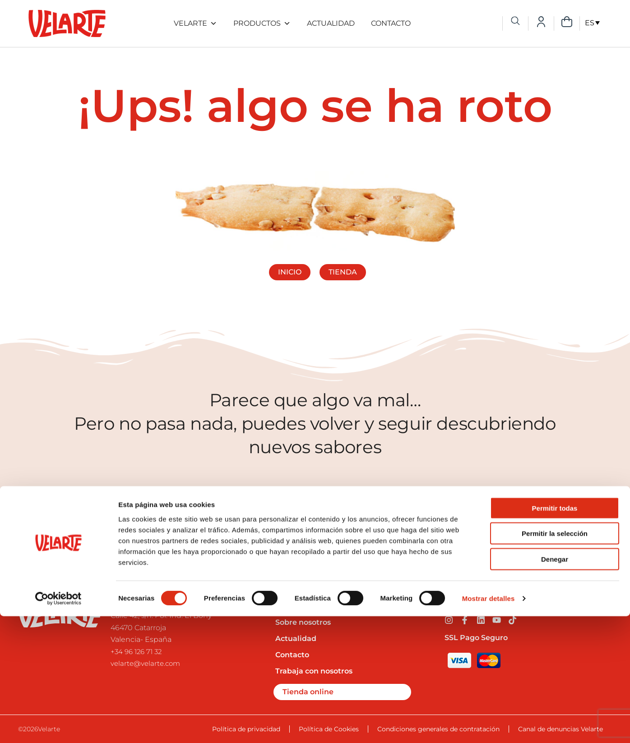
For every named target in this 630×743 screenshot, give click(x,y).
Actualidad (331, 23)
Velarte (195, 23)
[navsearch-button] (515, 21)
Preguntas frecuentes (316, 606)
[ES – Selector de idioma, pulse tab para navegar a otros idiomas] (592, 22)
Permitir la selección (555, 660)
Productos (262, 23)
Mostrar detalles (488, 725)
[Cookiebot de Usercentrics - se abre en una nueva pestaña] (58, 725)
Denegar (554, 685)
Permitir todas (555, 634)
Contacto (391, 23)
